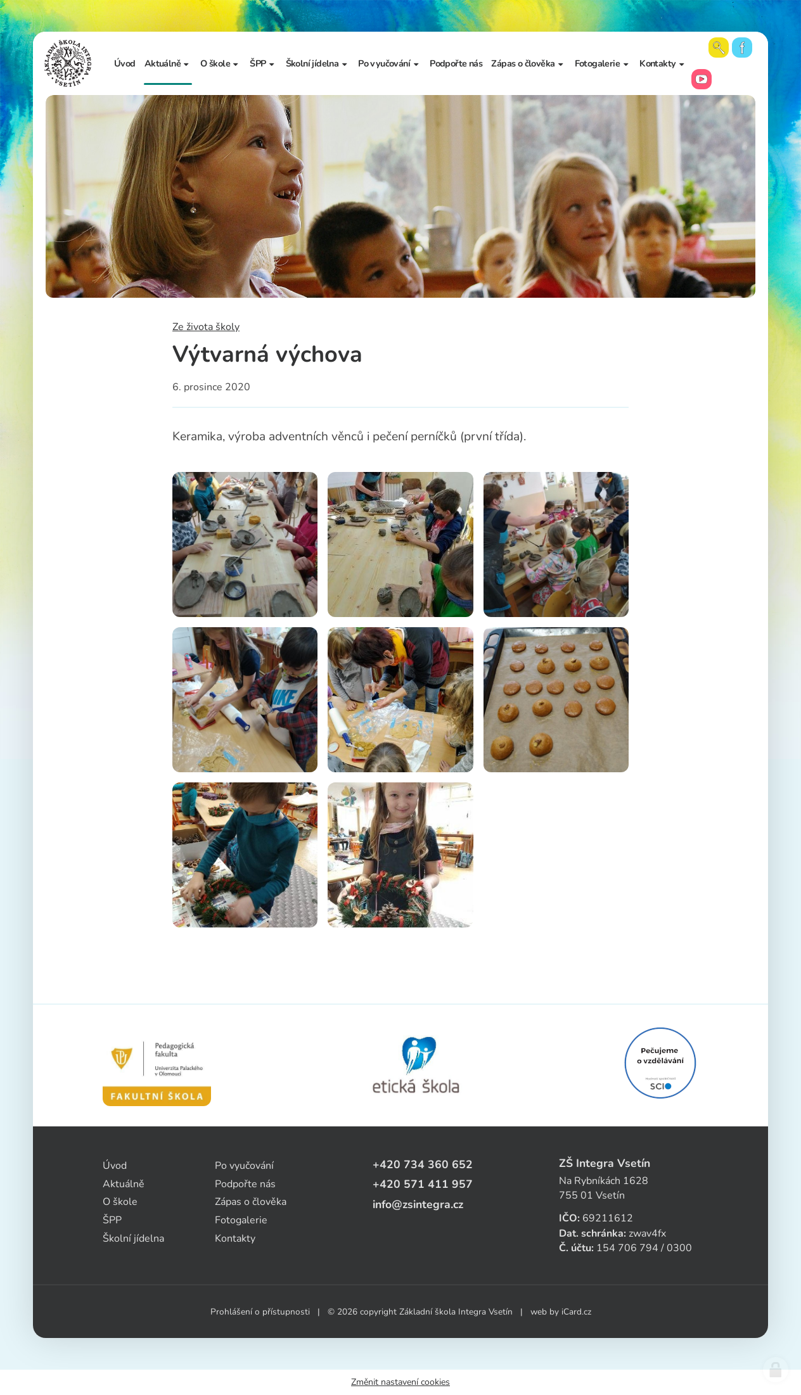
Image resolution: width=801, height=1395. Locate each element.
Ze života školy (206, 327)
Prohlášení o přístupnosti (260, 1312)
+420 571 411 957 (423, 1184)
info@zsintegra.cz (418, 1204)
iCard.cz (576, 1312)
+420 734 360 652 (423, 1164)
